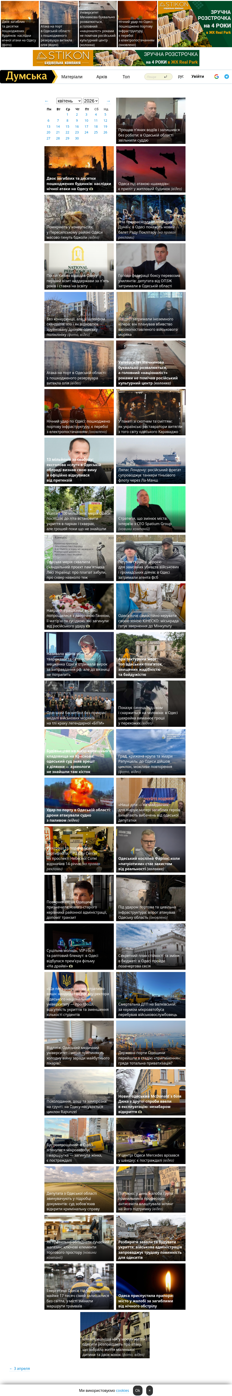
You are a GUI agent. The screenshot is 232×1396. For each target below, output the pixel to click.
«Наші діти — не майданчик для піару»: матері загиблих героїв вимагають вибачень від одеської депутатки (149, 812)
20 (48, 132)
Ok (137, 1390)
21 (58, 132)
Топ (126, 76)
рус (181, 76)
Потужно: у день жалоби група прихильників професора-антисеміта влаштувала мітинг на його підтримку (145, 1201)
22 (67, 132)
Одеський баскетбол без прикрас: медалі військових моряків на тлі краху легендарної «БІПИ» (77, 718)
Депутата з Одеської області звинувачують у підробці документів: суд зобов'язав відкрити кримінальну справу (73, 1201)
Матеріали (72, 76)
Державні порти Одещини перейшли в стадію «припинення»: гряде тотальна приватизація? (149, 1058)
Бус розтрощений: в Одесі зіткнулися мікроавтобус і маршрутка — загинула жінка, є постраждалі (74, 1152)
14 (58, 126)
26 (105, 132)
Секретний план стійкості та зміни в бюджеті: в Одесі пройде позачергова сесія (148, 961)
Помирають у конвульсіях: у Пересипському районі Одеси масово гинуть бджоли (75, 232)
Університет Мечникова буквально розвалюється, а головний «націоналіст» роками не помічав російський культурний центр (148, 373)
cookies (122, 1390)
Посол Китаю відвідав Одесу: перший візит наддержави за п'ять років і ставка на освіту (78, 280)
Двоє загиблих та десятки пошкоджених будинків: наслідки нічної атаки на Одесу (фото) (19, 33)
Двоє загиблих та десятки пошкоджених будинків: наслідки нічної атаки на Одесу (79, 183)
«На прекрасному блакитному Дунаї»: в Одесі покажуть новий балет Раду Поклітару (147, 229)
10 (86, 120)
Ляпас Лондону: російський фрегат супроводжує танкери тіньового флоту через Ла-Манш (149, 475)
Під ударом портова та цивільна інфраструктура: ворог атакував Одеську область (147, 912)
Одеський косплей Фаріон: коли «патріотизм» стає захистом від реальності (149, 863)
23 (77, 132)
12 (105, 120)
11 (96, 120)
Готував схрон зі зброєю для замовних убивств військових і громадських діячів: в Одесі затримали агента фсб (148, 569)
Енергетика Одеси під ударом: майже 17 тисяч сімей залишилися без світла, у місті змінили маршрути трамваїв (78, 1298)
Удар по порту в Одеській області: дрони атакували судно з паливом (79, 815)
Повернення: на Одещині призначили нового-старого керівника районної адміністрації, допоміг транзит (77, 909)
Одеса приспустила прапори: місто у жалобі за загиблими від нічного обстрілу (146, 1301)
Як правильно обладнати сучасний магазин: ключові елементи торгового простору (78, 1249)
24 (86, 132)
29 (67, 138)
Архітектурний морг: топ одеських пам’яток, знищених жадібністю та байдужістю (140, 666)
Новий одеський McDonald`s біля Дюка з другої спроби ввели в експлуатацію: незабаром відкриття (150, 1104)
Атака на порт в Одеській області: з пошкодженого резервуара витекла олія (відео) (56, 35)
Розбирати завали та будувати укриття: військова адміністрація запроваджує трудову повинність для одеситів (150, 1249)
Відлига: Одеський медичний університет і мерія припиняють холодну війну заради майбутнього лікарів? (78, 1055)
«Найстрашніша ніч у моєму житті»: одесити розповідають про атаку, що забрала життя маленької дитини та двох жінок (114, 1347)
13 (48, 126)
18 (96, 126)
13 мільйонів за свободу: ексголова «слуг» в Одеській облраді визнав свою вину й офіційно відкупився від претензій (74, 470)
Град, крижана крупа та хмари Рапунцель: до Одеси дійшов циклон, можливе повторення (145, 764)
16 (77, 126)
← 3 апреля (19, 1368)
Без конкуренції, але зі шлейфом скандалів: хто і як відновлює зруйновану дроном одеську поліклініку (76, 326)
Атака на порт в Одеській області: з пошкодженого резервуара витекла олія (77, 378)
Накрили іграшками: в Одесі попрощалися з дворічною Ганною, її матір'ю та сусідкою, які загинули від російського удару (78, 618)
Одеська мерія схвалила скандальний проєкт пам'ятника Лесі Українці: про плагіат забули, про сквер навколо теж (77, 569)
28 (58, 138)
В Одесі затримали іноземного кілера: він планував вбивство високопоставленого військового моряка (148, 326)
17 (86, 126)
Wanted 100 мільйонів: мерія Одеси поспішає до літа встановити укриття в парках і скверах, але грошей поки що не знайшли (79, 521)
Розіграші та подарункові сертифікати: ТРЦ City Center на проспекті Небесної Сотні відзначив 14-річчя (73, 858)
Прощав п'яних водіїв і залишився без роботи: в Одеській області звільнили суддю (149, 135)
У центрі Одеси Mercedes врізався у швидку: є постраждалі (148, 1158)
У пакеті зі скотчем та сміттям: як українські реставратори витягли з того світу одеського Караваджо (150, 426)
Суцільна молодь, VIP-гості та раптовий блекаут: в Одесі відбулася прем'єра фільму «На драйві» (72, 958)
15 (67, 126)
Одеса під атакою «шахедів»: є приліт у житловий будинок (150, 186)
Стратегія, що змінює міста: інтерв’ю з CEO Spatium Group (145, 523)
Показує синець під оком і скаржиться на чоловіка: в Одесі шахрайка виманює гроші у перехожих (148, 715)
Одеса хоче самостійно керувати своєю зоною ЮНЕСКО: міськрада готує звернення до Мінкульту (148, 620)
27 (48, 138)
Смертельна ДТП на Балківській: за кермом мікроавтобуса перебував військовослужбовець (147, 1009)
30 (77, 138)
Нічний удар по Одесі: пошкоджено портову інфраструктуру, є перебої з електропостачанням (78, 426)
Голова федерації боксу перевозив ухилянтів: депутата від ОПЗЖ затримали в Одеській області (149, 280)
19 (105, 126)
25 (96, 132)
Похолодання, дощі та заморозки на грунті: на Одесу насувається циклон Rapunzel (77, 1106)
